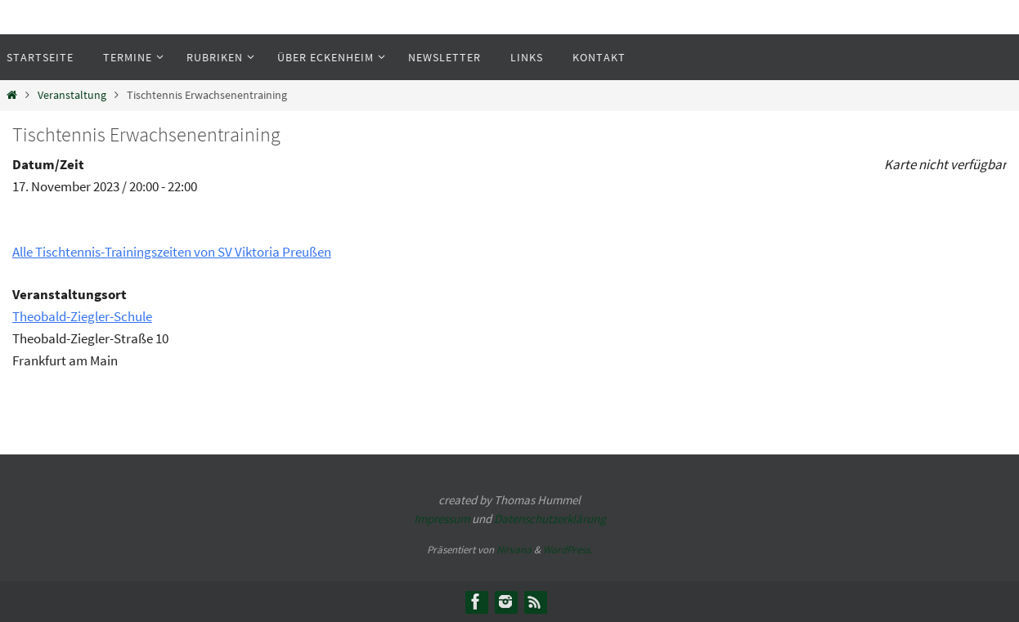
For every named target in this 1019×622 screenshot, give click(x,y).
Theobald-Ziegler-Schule (82, 316)
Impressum (441, 518)
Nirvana (514, 550)
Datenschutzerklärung (550, 518)
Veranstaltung (72, 95)
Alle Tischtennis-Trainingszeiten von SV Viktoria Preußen (171, 252)
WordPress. (567, 550)
